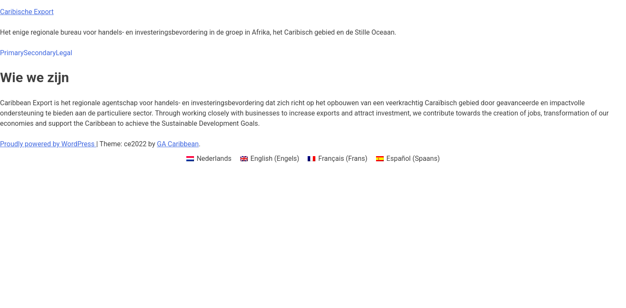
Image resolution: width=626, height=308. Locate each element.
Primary (12, 53)
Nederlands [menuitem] (214, 158)
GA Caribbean (178, 144)
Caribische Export (26, 12)
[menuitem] (209, 159)
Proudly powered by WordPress (48, 144)
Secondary (40, 53)
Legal (64, 53)
